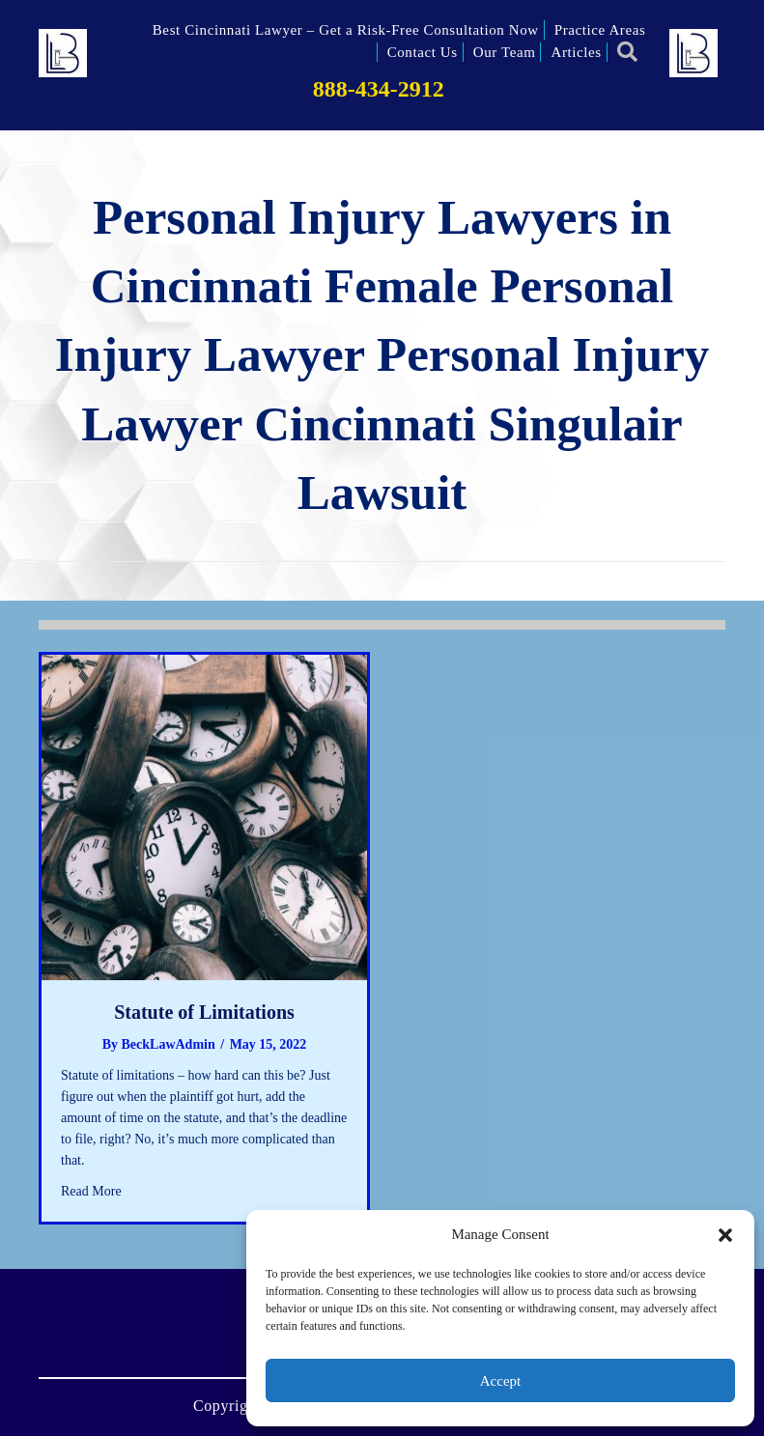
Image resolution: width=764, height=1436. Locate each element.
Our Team (504, 52)
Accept (500, 1381)
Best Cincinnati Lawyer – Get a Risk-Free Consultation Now (346, 30)
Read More (91, 1189)
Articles (576, 52)
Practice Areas (600, 30)
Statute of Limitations (204, 1012)
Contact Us (422, 52)
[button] (725, 1235)
